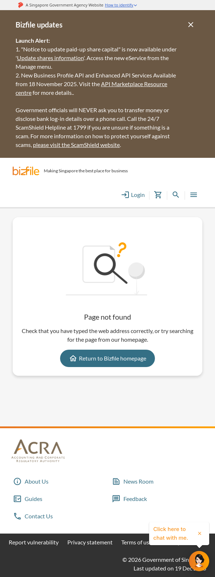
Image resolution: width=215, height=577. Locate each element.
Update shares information (50, 57)
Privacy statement (90, 542)
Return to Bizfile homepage (107, 358)
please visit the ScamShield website (76, 144)
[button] (26, 171)
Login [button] (133, 194)
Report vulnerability (34, 542)
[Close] (190, 24)
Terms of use (136, 542)
